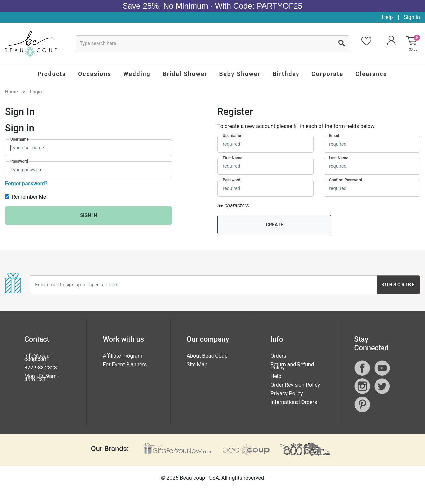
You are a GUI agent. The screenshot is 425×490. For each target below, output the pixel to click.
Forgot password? (26, 183)
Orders (278, 356)
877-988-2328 (40, 368)
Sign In (412, 17)
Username (19, 139)
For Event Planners (125, 364)
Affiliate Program (122, 356)
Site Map (197, 364)
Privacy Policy (286, 393)
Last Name (338, 158)
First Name (232, 158)
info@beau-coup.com (37, 357)
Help (387, 17)
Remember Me (29, 197)
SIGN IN (88, 215)
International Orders (293, 402)
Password (19, 161)
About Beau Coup (207, 356)
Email (334, 135)
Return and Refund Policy (292, 366)
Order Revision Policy (295, 385)
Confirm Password (345, 180)
